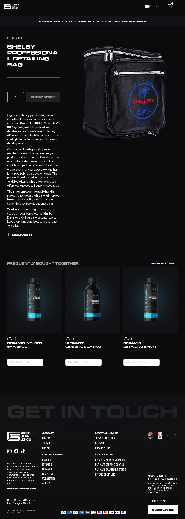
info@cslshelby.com (21, 488)
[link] (110, 460)
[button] (12, 97)
